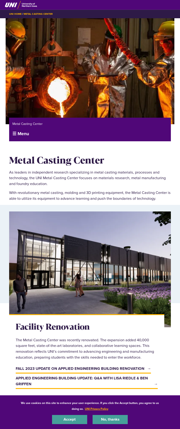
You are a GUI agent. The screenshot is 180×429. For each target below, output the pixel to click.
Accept (70, 419)
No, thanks (110, 419)
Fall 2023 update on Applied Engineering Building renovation (80, 368)
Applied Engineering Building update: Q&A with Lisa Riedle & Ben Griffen (82, 381)
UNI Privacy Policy (96, 409)
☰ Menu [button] (20, 133)
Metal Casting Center (38, 14)
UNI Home (15, 14)
